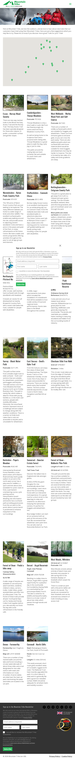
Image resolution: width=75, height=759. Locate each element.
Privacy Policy (47, 257)
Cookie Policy (67, 756)
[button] (63, 61)
